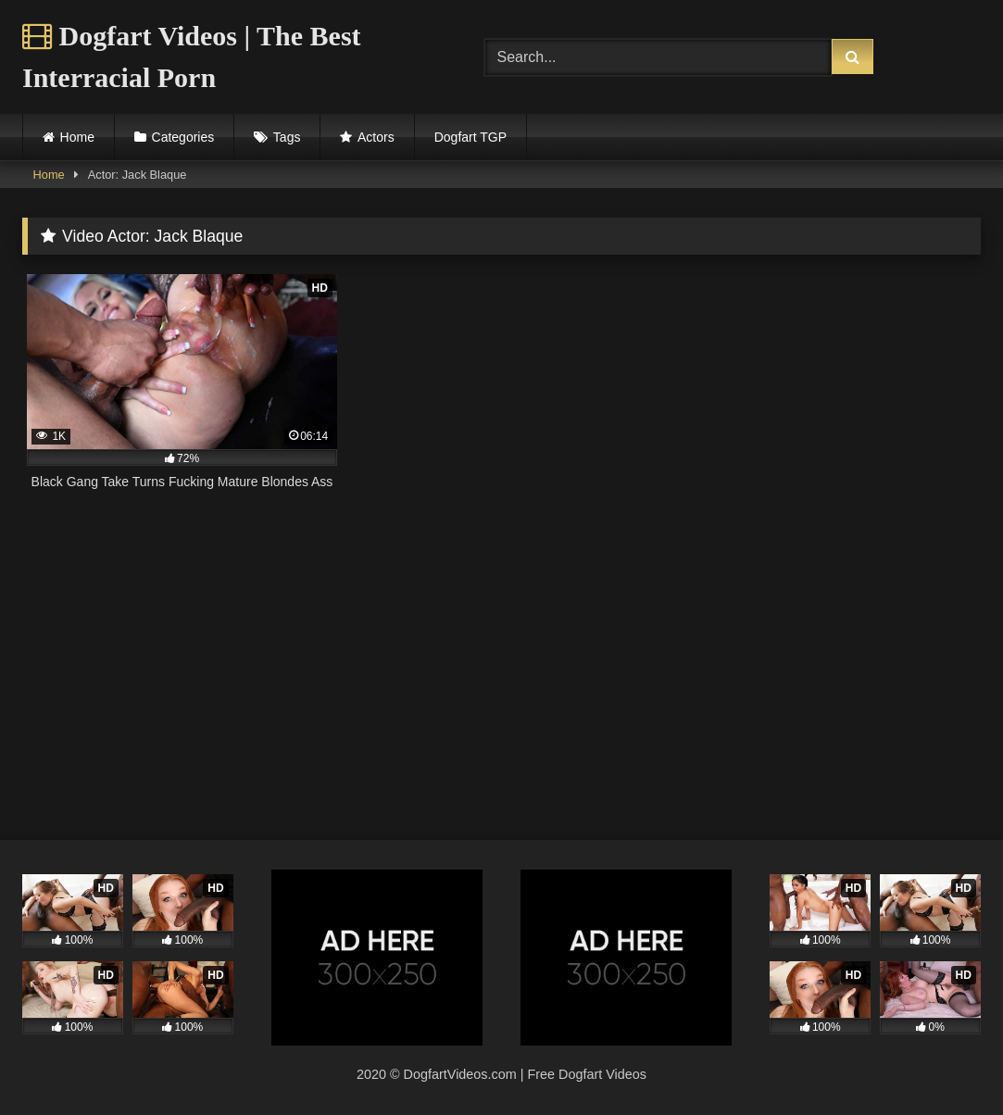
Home (77, 137)
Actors (376, 137)
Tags (287, 137)
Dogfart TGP (470, 137)
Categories (183, 137)
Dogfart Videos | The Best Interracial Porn (191, 56)
